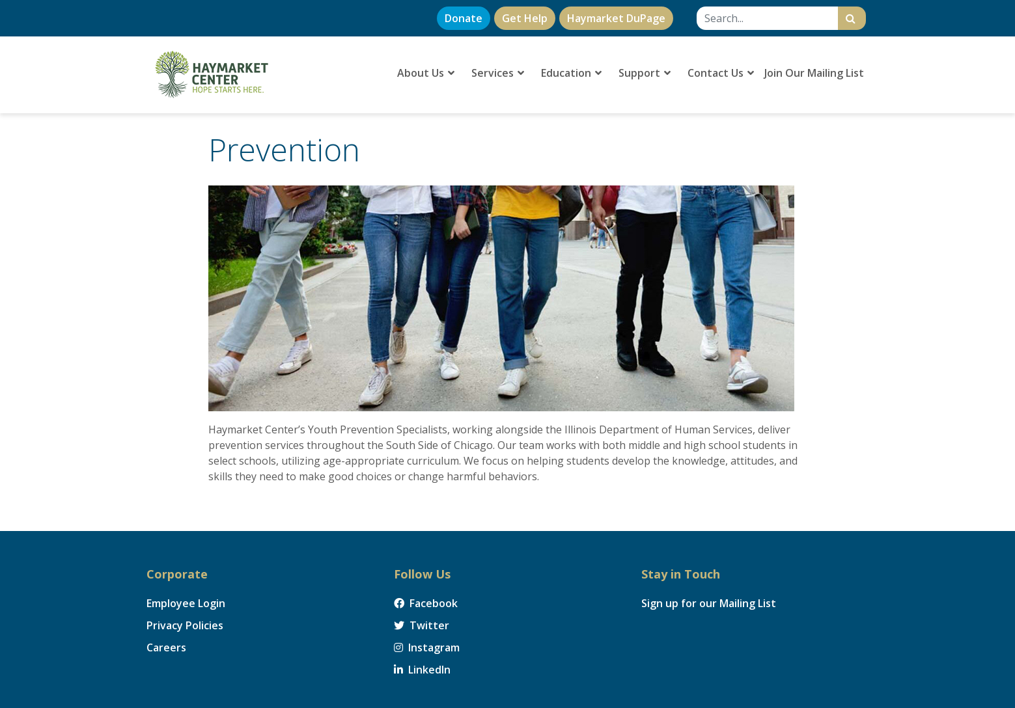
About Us (425, 73)
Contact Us (721, 73)
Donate (463, 18)
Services (497, 73)
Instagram (427, 647)
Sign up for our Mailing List (708, 603)
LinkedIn (422, 669)
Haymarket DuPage (616, 18)
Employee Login (185, 603)
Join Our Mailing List (814, 73)
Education (571, 73)
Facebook (426, 603)
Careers (166, 647)
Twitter (421, 625)
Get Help (525, 18)
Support (645, 73)
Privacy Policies (184, 625)
